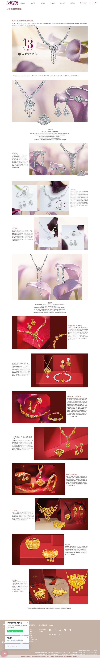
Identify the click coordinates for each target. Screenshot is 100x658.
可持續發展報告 (42, 629)
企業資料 (30, 629)
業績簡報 (30, 635)
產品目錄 (23, 3)
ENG (59, 634)
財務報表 (30, 633)
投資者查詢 (30, 641)
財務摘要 (30, 631)
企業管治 (41, 631)
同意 (55, 656)
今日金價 (52, 3)
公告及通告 (30, 637)
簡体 (55, 634)
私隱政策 (95, 650)
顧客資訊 (62, 3)
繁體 (50, 634)
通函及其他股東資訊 (32, 639)
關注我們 (52, 625)
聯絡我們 (72, 3)
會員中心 (33, 3)
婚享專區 (43, 3)
